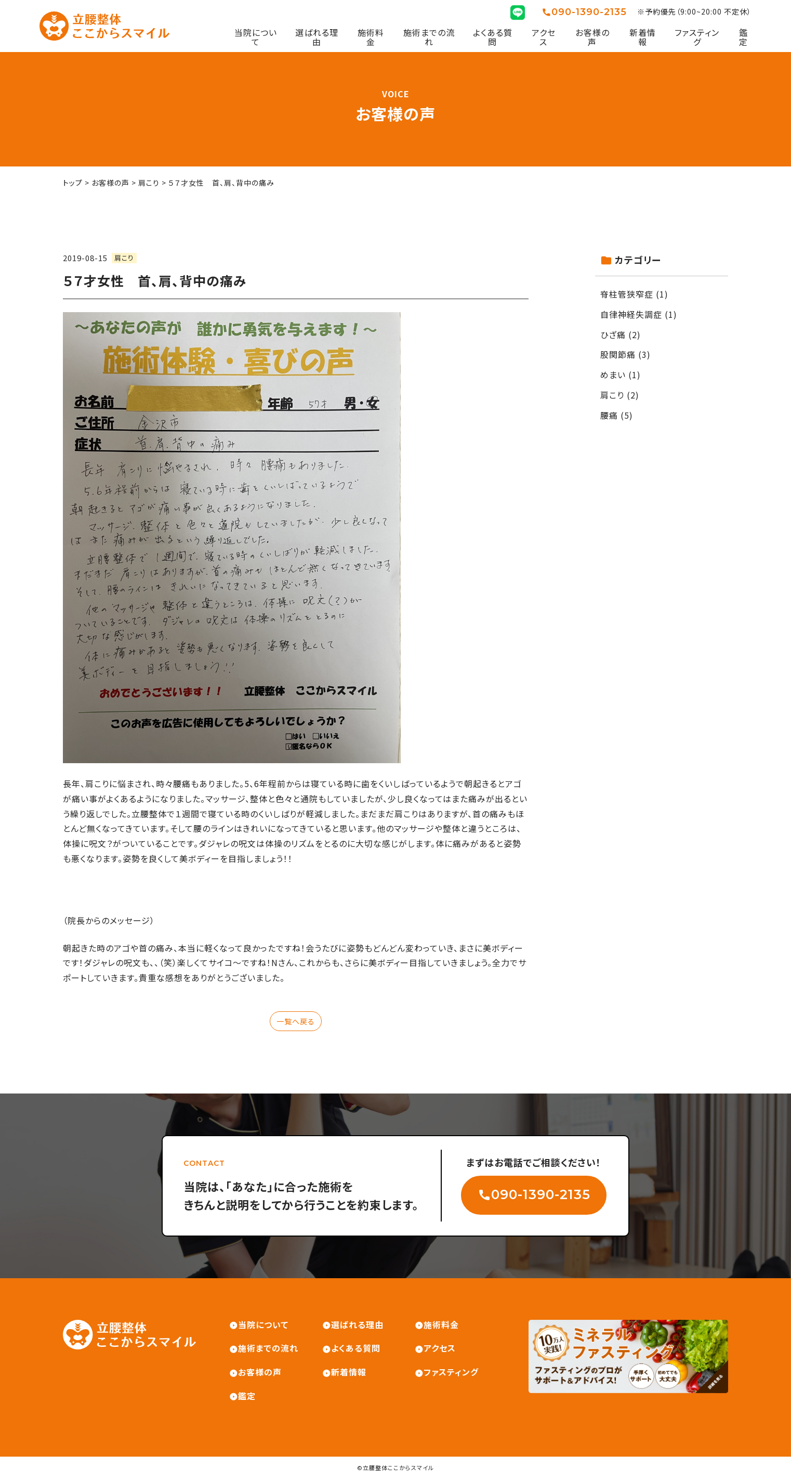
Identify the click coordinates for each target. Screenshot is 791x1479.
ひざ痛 (613, 334)
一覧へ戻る (295, 1021)
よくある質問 (492, 37)
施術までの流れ (429, 37)
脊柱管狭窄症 (626, 294)
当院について (255, 37)
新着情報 (642, 37)
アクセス (544, 37)
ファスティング (697, 37)
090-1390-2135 (589, 12)
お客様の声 (592, 37)
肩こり (124, 258)
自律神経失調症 (631, 314)
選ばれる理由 (316, 37)
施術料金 (371, 37)
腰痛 (609, 415)
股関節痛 (618, 354)
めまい (613, 374)
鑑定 (743, 37)
